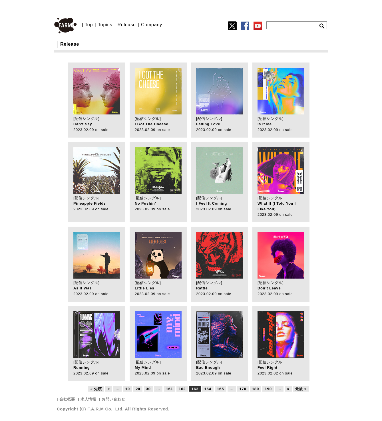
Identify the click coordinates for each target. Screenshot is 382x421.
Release (126, 24)
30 (148, 389)
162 (182, 389)
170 (242, 389)
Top (89, 24)
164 (207, 389)
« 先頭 (96, 389)
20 (138, 389)
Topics (105, 24)
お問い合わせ (113, 399)
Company (151, 24)
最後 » (301, 389)
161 (169, 389)
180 (255, 389)
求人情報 (88, 399)
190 (268, 389)
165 (220, 389)
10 (127, 389)
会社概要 (67, 399)
